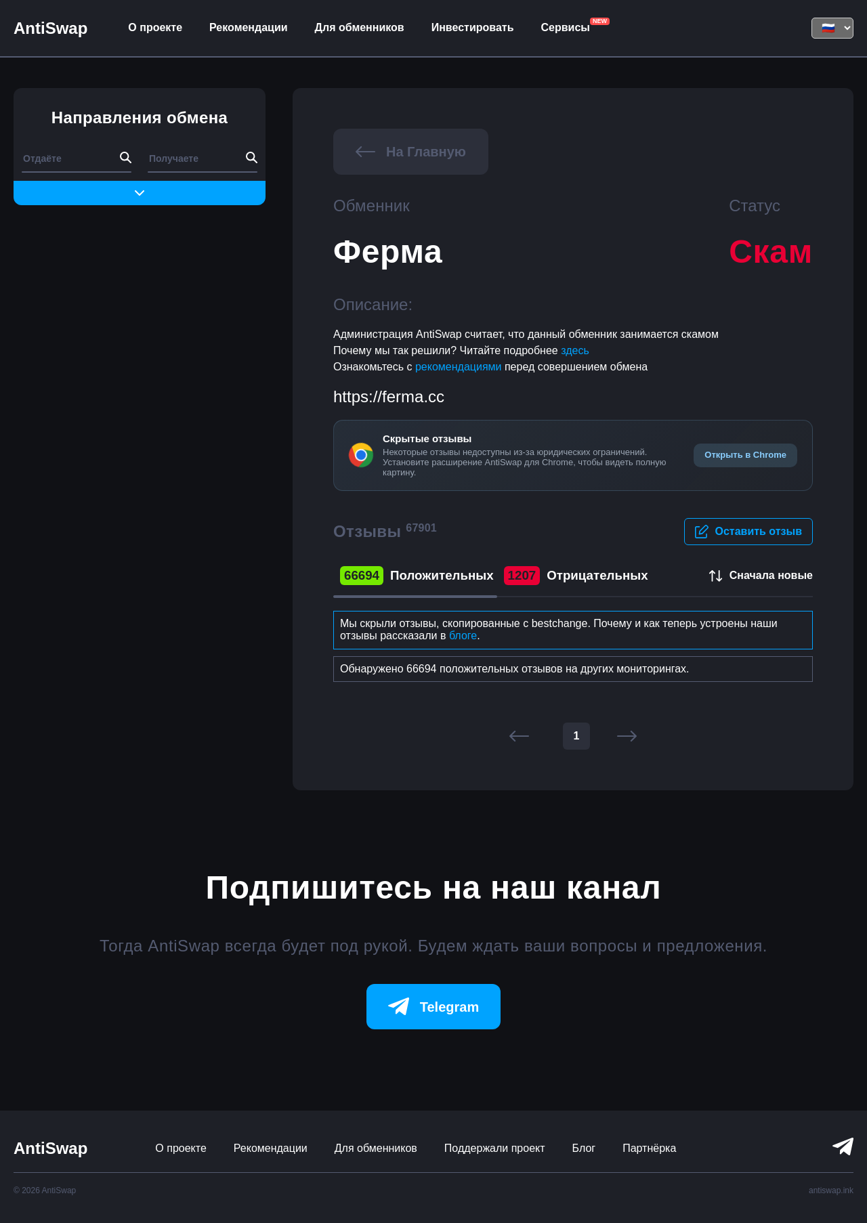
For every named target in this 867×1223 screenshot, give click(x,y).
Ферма (388, 252)
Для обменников (359, 27)
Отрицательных (576, 575)
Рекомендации (248, 27)
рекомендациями (460, 366)
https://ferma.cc (388, 396)
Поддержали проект (494, 1148)
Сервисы (565, 27)
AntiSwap (50, 28)
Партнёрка (649, 1148)
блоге (463, 635)
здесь (575, 350)
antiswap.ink (831, 1190)
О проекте (155, 27)
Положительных (417, 575)
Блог (584, 1148)
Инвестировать (472, 27)
